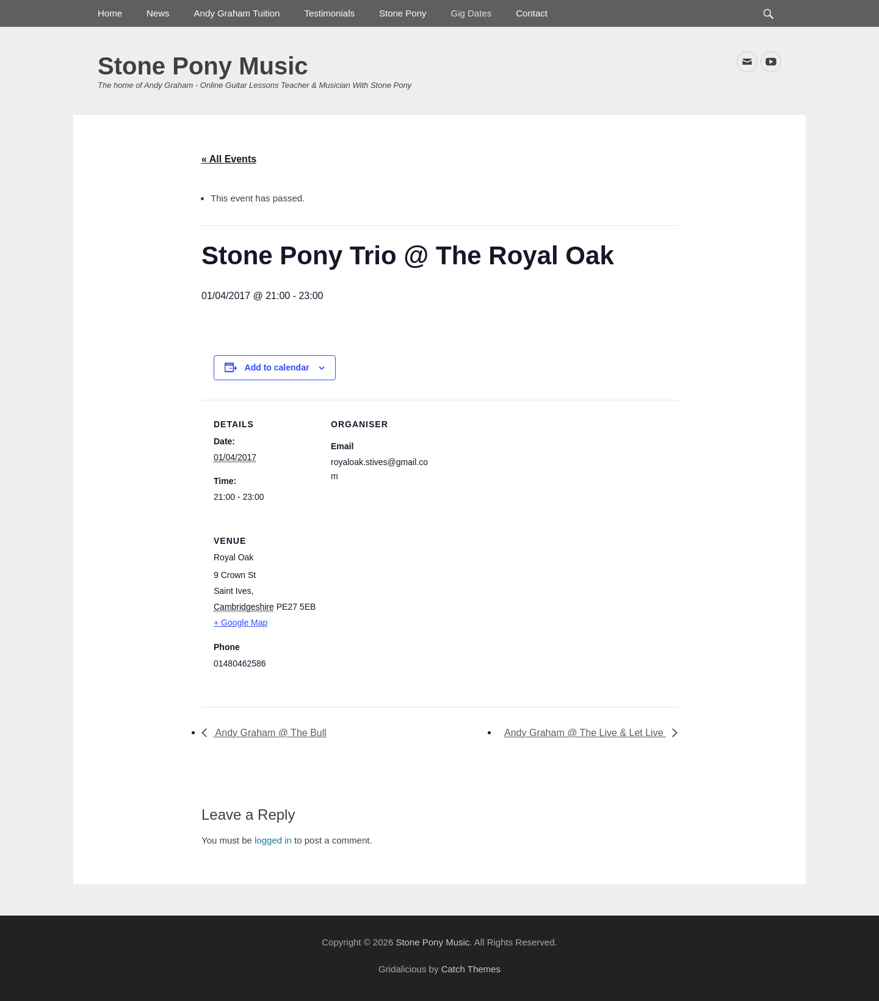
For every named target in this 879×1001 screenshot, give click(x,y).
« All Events (228, 159)
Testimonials (329, 13)
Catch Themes (471, 969)
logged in (273, 840)
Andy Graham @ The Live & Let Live (585, 733)
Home (110, 13)
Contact (532, 13)
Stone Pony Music (203, 65)
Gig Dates (471, 13)
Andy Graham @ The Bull (270, 733)
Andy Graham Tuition (237, 13)
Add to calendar (277, 367)
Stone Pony (403, 13)
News (158, 13)
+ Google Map (240, 622)
